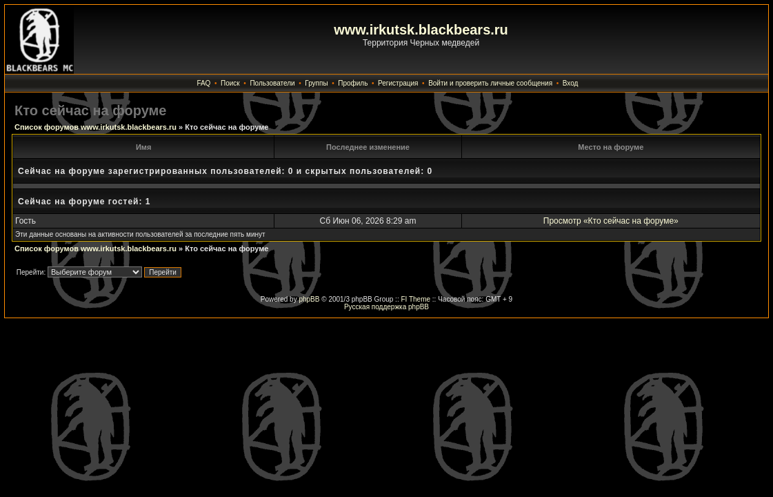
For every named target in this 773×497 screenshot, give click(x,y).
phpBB (309, 299)
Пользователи (272, 83)
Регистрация (398, 83)
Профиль (353, 83)
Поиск (230, 83)
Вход (571, 83)
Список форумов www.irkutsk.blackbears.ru (95, 127)
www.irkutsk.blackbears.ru (421, 29)
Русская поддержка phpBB (386, 307)
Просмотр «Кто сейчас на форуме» (611, 221)
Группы (316, 83)
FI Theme (415, 299)
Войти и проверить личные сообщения (490, 83)
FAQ (203, 83)
